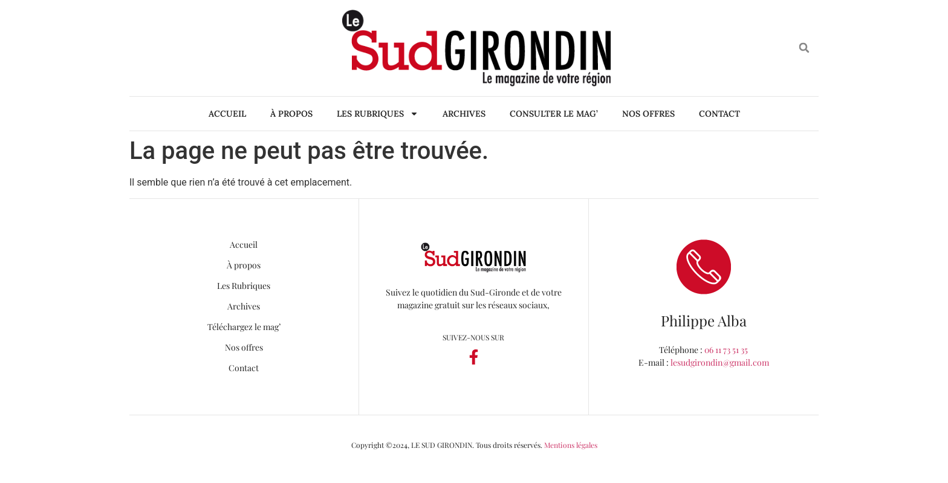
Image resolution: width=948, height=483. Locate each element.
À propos (291, 113)
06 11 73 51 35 (726, 349)
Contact (719, 113)
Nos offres (648, 113)
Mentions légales (570, 445)
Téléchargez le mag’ (244, 326)
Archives (464, 113)
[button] (804, 48)
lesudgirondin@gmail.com (719, 362)
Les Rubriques (377, 113)
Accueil (227, 113)
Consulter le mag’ (554, 113)
